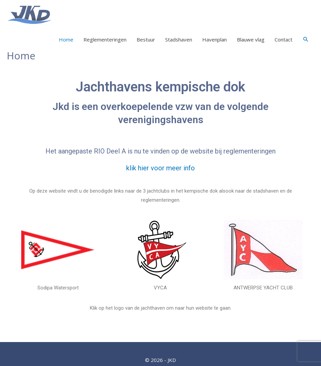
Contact (283, 39)
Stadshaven (178, 39)
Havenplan (214, 39)
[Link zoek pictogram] (305, 39)
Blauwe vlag (250, 39)
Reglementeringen (105, 39)
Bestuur (146, 39)
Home (66, 39)
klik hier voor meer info (160, 168)
